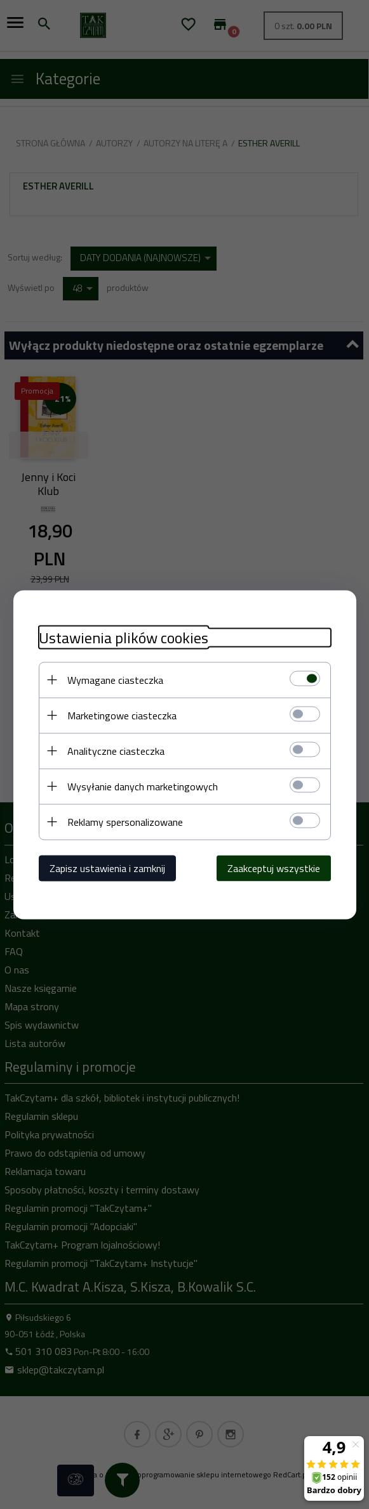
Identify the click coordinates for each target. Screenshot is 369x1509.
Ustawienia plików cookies (123, 637)
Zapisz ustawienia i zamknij (107, 867)
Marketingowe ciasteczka (122, 714)
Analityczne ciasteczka (115, 750)
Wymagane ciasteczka (115, 679)
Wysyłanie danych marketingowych (142, 785)
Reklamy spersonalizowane (125, 821)
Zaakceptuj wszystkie (273, 867)
